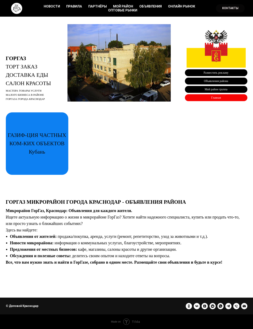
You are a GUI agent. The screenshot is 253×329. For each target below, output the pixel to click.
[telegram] (228, 306)
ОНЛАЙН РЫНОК (181, 6)
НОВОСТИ (52, 6)
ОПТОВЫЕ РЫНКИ (122, 10)
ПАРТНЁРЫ (97, 6)
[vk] (197, 306)
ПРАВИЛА (74, 6)
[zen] (205, 306)
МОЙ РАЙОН (123, 6)
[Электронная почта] (244, 306)
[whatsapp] (220, 306)
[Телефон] (236, 306)
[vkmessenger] (212, 306)
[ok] (189, 306)
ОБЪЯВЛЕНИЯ (150, 6)
